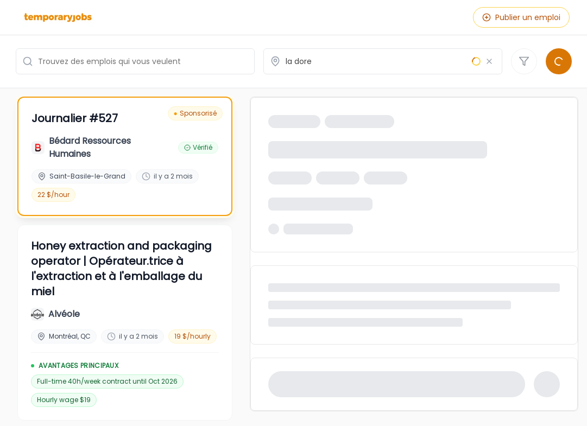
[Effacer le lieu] (489, 61)
